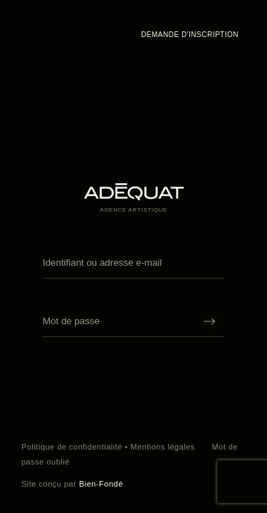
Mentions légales (162, 446)
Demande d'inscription (190, 34)
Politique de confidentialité (71, 446)
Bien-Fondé (101, 484)
